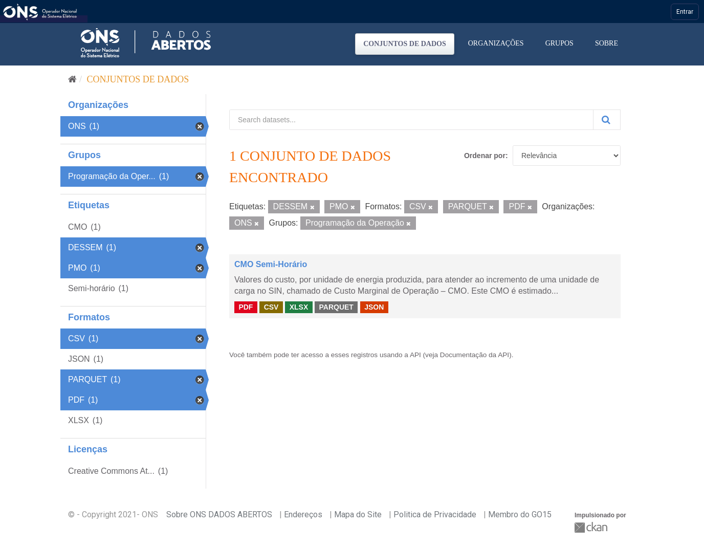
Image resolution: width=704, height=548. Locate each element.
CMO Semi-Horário (270, 264)
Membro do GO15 (520, 514)
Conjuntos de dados (404, 44)
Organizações (496, 43)
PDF (245, 307)
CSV (271, 307)
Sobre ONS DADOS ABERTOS (219, 514)
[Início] (72, 79)
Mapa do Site (358, 514)
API (415, 355)
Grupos (559, 43)
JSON (374, 307)
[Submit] (607, 119)
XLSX (299, 307)
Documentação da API (474, 355)
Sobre (606, 43)
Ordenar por (484, 155)
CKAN (592, 527)
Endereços (303, 514)
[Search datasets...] (411, 119)
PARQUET (336, 307)
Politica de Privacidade (434, 514)
